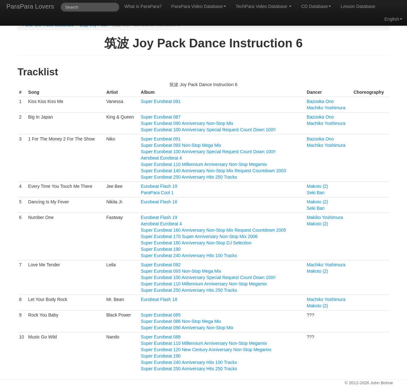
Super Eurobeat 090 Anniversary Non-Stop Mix (187, 123)
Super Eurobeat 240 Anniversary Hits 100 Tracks (189, 255)
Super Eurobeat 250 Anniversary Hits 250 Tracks (189, 177)
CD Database (316, 6)
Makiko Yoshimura (325, 217)
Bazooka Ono (320, 101)
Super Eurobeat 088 (161, 336)
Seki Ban (316, 192)
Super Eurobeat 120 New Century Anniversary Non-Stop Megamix (206, 349)
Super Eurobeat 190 (161, 249)
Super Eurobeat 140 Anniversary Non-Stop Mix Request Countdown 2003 (213, 170)
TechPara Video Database (264, 6)
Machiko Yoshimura (326, 107)
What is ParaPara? (143, 6)
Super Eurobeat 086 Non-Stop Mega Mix (181, 321)
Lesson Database (358, 6)
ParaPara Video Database (198, 6)
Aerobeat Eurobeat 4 (161, 157)
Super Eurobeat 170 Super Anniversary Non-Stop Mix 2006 (199, 236)
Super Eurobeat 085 (161, 314)
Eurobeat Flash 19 (159, 186)
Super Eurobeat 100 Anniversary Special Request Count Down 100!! (208, 129)
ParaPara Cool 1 (157, 192)
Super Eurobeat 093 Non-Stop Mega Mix (181, 145)
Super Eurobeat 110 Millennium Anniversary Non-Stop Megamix (204, 164)
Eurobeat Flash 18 (159, 299)
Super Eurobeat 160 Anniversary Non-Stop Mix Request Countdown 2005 (213, 230)
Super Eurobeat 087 (161, 116)
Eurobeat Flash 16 (159, 201)
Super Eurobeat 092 (161, 264)
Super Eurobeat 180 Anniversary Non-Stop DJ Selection (196, 242)
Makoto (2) (317, 186)
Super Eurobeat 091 (161, 101)
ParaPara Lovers (30, 6)
